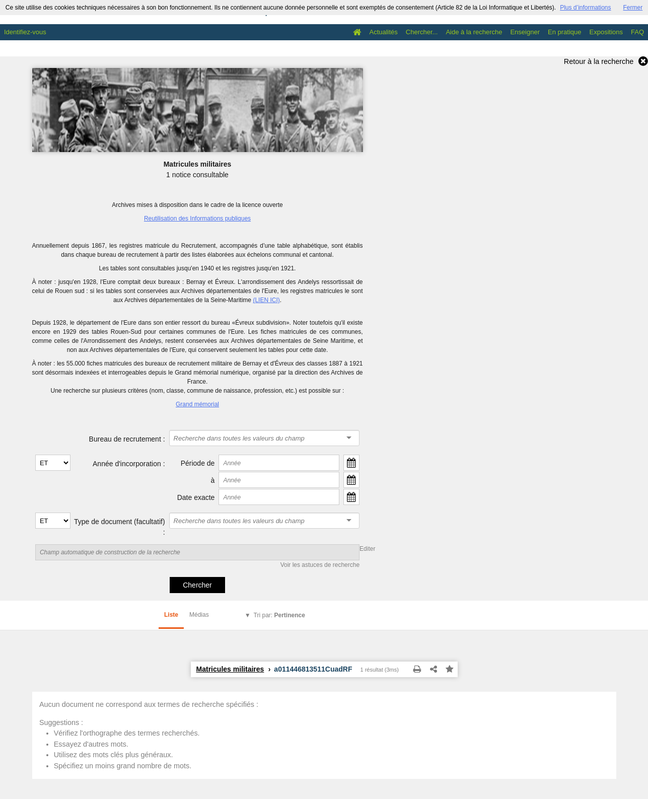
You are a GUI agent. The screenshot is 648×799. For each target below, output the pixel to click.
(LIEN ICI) (266, 300)
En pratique (565, 32)
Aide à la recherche (474, 32)
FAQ (637, 32)
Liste (171, 614)
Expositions (606, 32)
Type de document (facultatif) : (119, 527)
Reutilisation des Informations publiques (197, 218)
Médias (199, 614)
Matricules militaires (230, 669)
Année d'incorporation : (129, 464)
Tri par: (279, 615)
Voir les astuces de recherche (319, 564)
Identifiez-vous (25, 32)
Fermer (633, 7)
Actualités (383, 32)
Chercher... (422, 32)
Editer (367, 548)
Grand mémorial (197, 404)
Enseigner (525, 32)
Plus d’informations (585, 7)
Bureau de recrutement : (127, 439)
